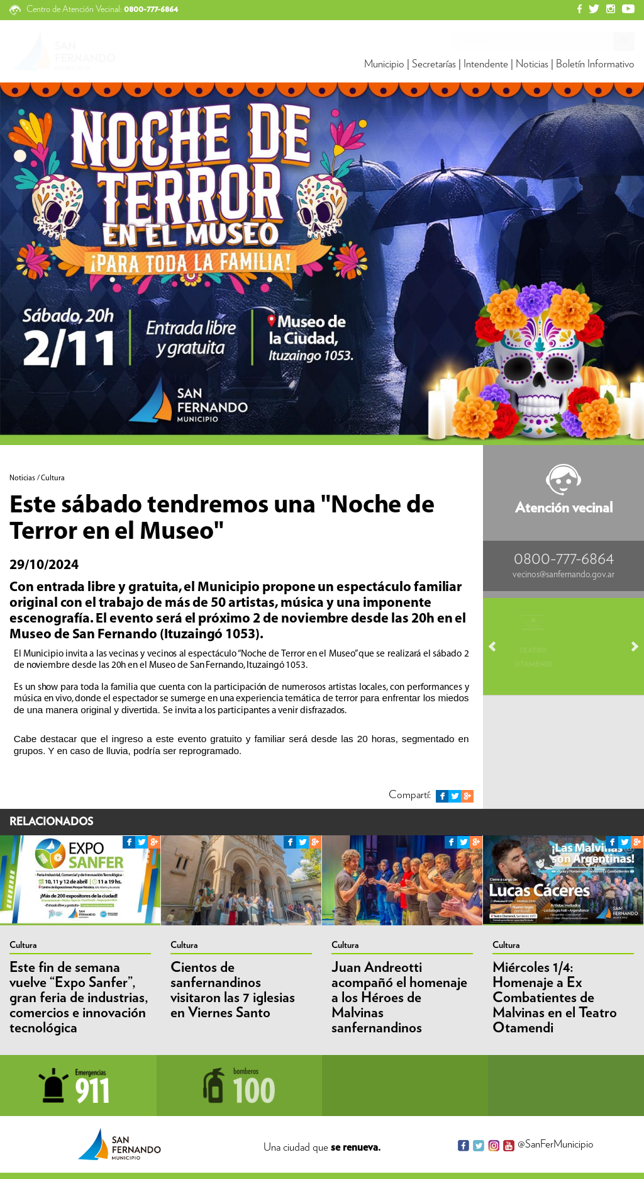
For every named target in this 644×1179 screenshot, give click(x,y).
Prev (498, 646)
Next (629, 646)
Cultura (22, 945)
